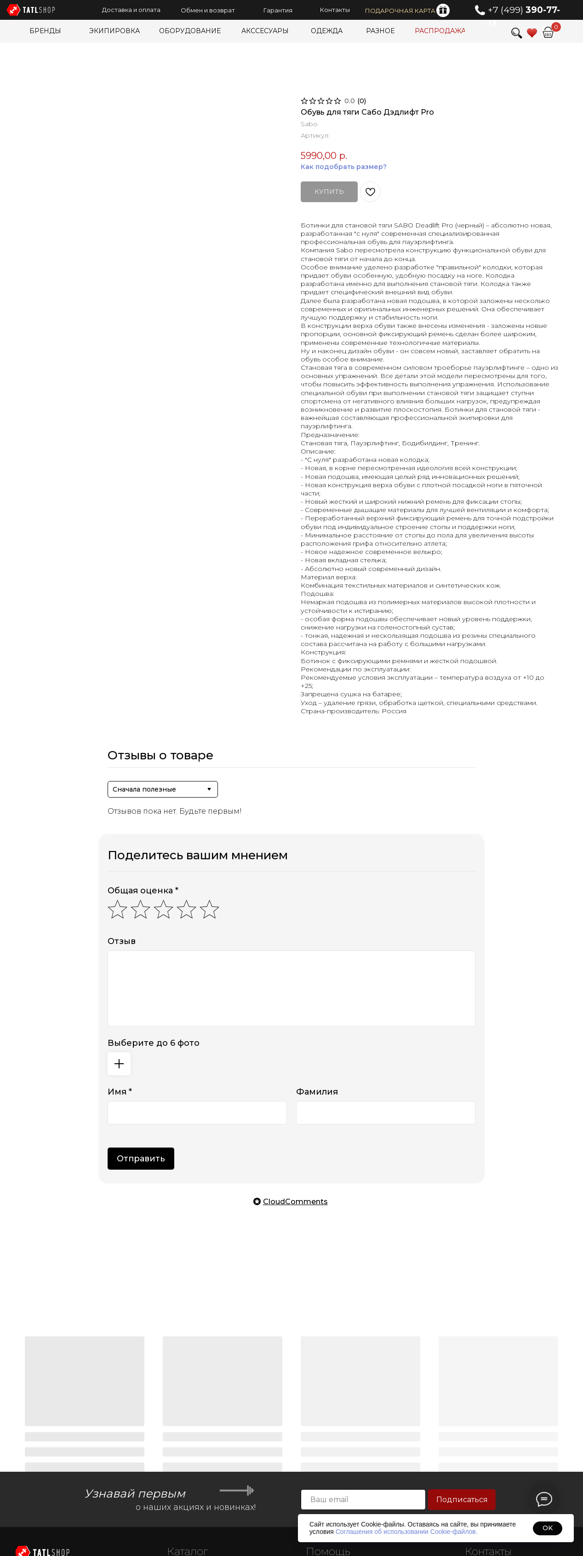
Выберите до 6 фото (154, 1043)
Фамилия (317, 1092)
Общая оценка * (143, 891)
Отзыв (122, 941)
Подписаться (462, 1499)
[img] (548, 32)
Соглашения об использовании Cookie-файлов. (407, 1531)
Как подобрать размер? (344, 167)
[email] (363, 1499)
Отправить (141, 1159)
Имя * (120, 1092)
